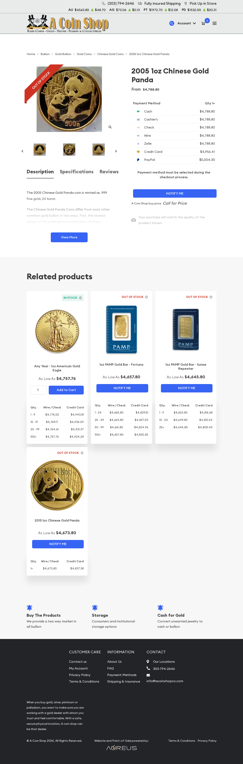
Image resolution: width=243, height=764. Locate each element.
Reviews (109, 172)
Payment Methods (122, 675)
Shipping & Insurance (123, 681)
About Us (114, 661)
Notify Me (174, 193)
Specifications (77, 172)
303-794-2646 (164, 669)
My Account (78, 668)
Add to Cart (66, 390)
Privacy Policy (79, 675)
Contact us (78, 661)
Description (40, 172)
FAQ (110, 668)
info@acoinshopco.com (165, 681)
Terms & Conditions (84, 681)
